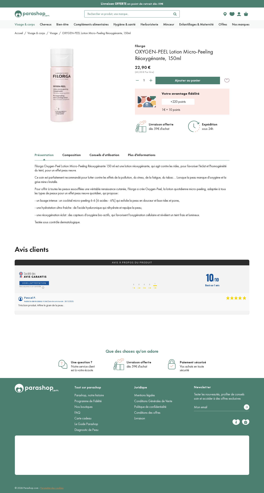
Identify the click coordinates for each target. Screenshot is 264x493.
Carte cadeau (82, 418)
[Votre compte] (238, 14)
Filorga (140, 46)
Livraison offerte (161, 124)
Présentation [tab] (44, 155)
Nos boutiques (83, 407)
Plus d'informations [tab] (141, 155)
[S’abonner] (246, 407)
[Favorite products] (231, 14)
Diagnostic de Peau (86, 430)
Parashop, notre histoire (89, 395)
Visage (54, 33)
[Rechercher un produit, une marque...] (128, 13)
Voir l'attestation (34, 283)
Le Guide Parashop (86, 424)
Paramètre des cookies (51, 488)
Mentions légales (144, 395)
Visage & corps (36, 33)
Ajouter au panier (187, 80)
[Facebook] (236, 422)
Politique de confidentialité (150, 407)
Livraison (139, 418)
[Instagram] (245, 422)
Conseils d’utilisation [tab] (104, 155)
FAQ (77, 413)
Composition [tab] (71, 155)
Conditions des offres (147, 413)
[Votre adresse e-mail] (221, 407)
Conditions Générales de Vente (153, 401)
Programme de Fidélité (88, 401)
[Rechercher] (175, 13)
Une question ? (81, 362)
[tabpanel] (132, 194)
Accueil (19, 33)
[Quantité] (144, 80)
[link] (245, 14)
